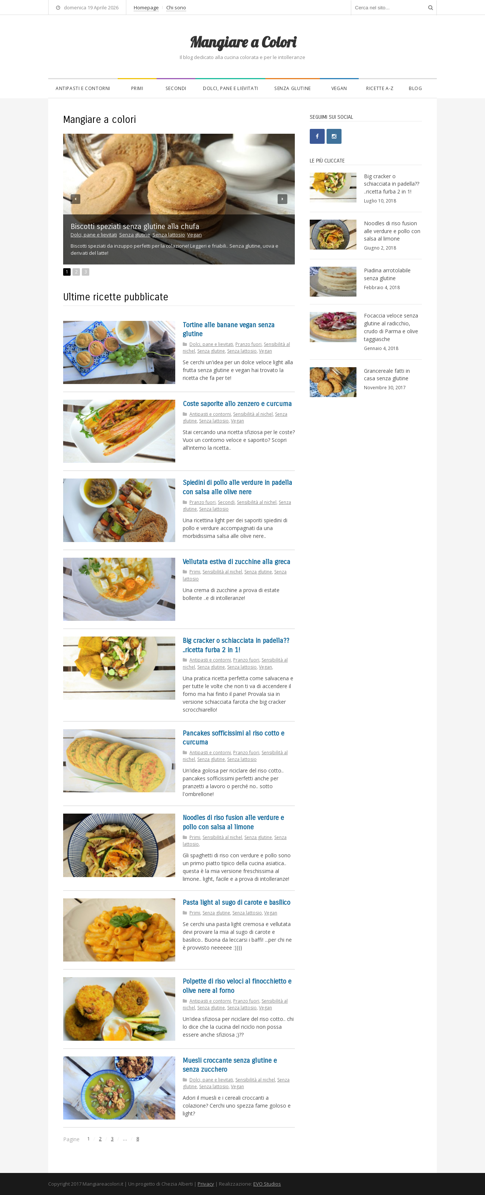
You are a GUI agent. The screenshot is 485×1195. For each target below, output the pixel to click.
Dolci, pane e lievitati (230, 88)
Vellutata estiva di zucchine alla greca (236, 562)
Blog (415, 88)
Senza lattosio (168, 234)
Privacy (206, 1183)
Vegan (339, 88)
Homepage (146, 7)
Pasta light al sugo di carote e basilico (236, 903)
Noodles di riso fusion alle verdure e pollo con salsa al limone (392, 231)
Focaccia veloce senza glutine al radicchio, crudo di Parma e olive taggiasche (391, 327)
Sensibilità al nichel (253, 414)
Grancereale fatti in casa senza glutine (387, 374)
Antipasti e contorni (83, 88)
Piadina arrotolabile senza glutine (387, 274)
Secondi (176, 88)
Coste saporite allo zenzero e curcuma (237, 404)
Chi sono (176, 7)
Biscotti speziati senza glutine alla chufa (135, 226)
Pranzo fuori (248, 344)
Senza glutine (292, 88)
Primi (137, 88)
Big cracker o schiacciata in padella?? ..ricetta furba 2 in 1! (391, 184)
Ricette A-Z (380, 88)
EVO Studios (267, 1183)
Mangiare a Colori (242, 41)
